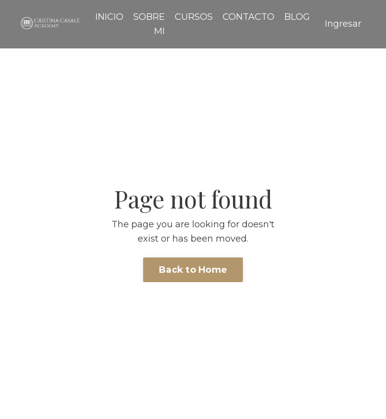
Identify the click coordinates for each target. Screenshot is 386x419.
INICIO (109, 16)
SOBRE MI (149, 24)
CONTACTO (248, 16)
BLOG (297, 16)
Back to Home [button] (193, 269)
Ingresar (343, 23)
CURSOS (194, 16)
